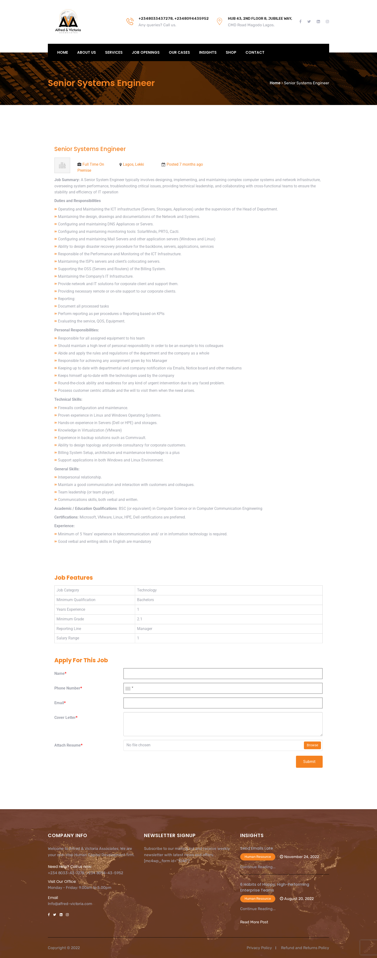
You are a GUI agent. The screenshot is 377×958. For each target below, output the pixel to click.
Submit (309, 761)
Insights (208, 52)
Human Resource (258, 857)
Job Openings (146, 52)
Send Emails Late (256, 848)
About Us (86, 52)
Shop (231, 52)
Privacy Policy (259, 947)
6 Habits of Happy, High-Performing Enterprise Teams (274, 887)
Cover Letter (65, 717)
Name (60, 673)
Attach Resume (68, 745)
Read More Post (254, 922)
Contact (254, 52)
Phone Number (68, 688)
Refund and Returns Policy (305, 947)
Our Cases (179, 52)
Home (62, 52)
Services (114, 52)
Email (60, 703)
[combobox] (129, 688)
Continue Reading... (258, 867)
